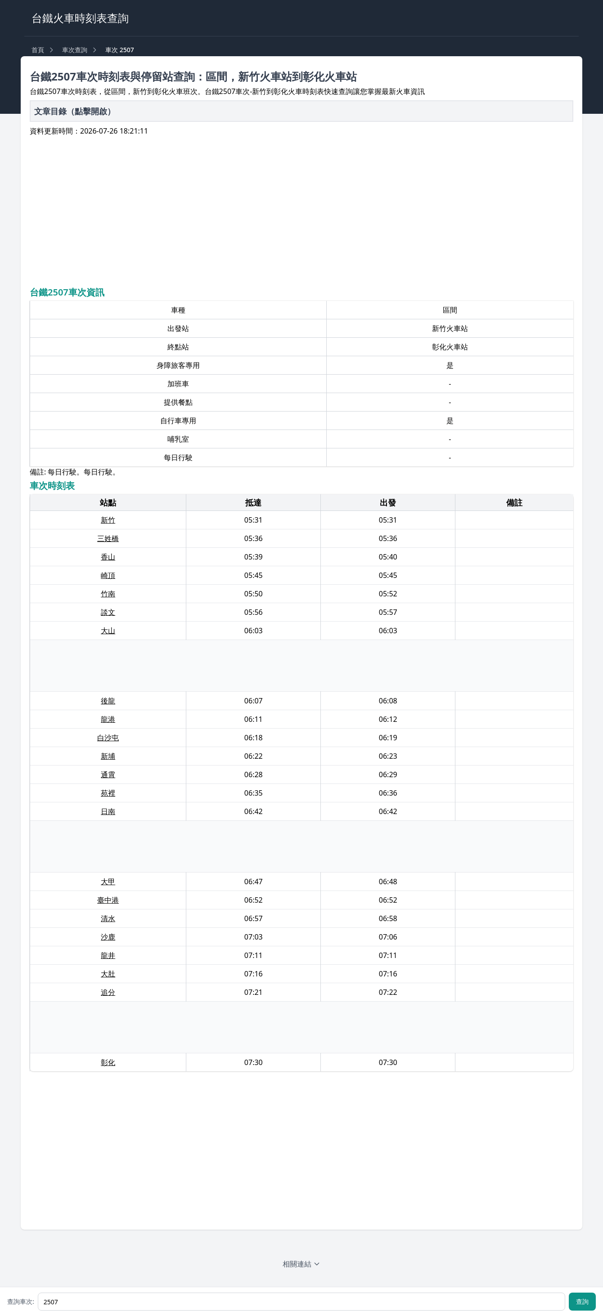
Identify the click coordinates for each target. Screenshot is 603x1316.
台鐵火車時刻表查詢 (80, 17)
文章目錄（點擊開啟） (74, 111)
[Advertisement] (301, 210)
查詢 (582, 1301)
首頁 (38, 49)
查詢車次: (20, 1301)
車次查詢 (74, 49)
